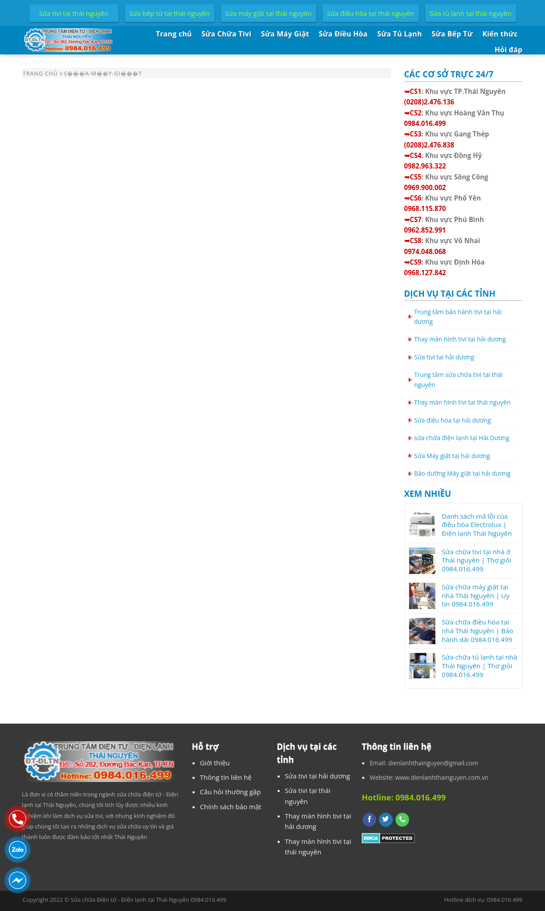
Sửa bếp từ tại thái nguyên (169, 13)
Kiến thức (499, 34)
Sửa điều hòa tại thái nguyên (370, 13)
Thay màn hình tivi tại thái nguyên (462, 402)
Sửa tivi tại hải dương (444, 357)
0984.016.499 (504, 900)
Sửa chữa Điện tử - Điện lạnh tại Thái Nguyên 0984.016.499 (148, 900)
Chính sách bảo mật (230, 806)
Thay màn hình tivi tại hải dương (460, 339)
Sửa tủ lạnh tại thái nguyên (471, 13)
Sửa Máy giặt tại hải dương (452, 456)
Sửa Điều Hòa (343, 34)
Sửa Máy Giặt (285, 34)
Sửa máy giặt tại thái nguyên (268, 13)
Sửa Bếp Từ (452, 34)
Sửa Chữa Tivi (226, 34)
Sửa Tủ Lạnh (399, 34)
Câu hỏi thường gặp (230, 791)
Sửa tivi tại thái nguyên (73, 13)
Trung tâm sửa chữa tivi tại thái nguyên (458, 379)
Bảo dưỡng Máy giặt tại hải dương (462, 473)
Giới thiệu (215, 762)
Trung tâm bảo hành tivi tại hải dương (458, 317)
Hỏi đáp (509, 49)
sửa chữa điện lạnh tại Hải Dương (461, 438)
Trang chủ (174, 34)
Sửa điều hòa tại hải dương (452, 420)
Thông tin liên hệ (226, 777)
